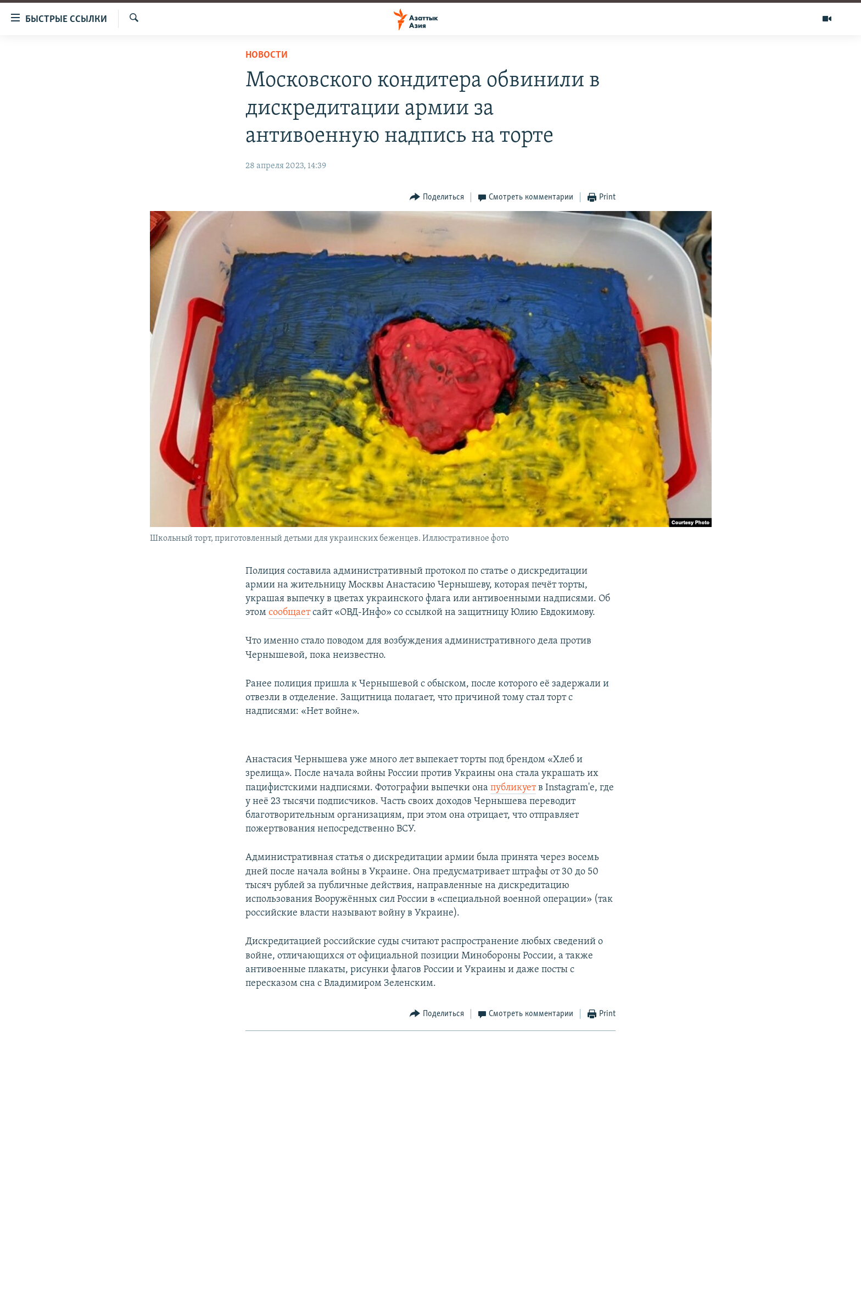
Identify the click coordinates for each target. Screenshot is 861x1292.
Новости (266, 55)
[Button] (437, 197)
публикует (513, 788)
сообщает (289, 612)
